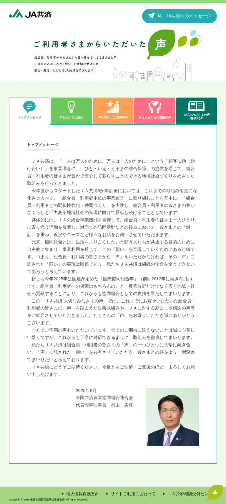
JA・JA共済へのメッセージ (179, 15)
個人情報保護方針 (82, 494)
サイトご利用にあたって (133, 494)
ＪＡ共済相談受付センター (192, 494)
